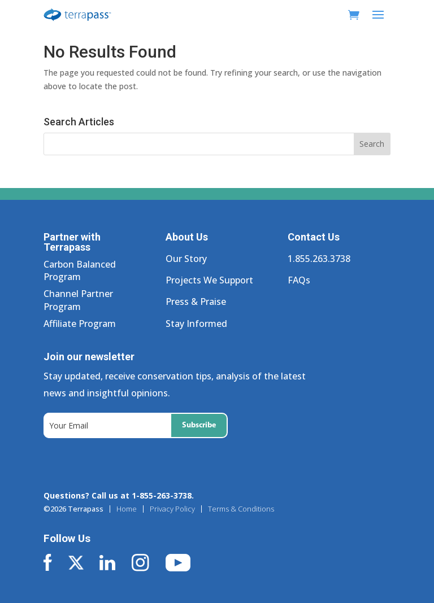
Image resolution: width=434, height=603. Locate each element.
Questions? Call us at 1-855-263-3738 (118, 495)
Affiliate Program (80, 323)
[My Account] (337, 15)
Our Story (186, 258)
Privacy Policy (172, 509)
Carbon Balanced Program (80, 270)
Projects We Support (209, 280)
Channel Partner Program (78, 299)
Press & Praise (196, 301)
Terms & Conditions (241, 509)
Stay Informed (196, 323)
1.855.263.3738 (319, 258)
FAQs (299, 280)
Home (126, 509)
